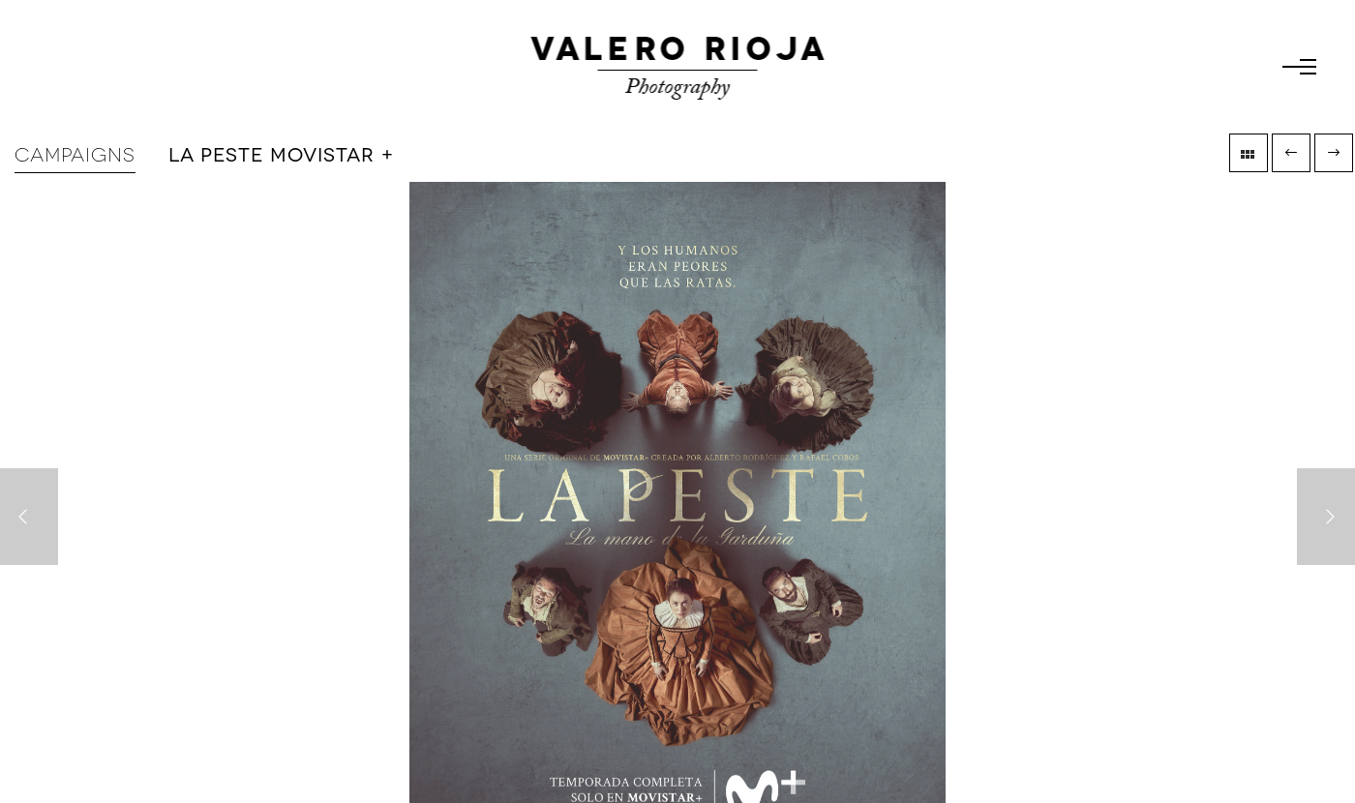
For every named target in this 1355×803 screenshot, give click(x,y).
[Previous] (29, 516)
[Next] (1326, 516)
